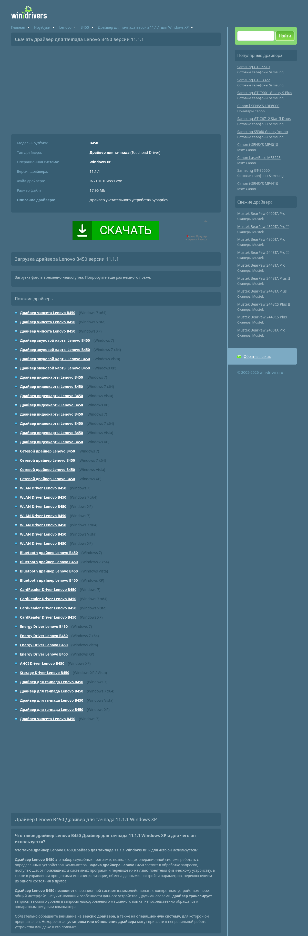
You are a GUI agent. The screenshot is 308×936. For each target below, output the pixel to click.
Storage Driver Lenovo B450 (44, 672)
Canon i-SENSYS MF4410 (257, 183)
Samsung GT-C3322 (253, 79)
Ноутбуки (42, 27)
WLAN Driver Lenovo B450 (43, 488)
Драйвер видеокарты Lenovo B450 (51, 377)
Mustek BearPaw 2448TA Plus (262, 291)
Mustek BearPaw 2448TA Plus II (263, 278)
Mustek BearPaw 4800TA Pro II (263, 226)
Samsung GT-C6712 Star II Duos (264, 118)
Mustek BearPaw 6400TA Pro (261, 213)
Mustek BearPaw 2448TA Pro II (263, 252)
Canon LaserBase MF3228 (259, 157)
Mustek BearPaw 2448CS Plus (262, 317)
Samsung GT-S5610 (253, 66)
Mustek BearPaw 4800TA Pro (261, 239)
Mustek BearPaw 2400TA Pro (261, 330)
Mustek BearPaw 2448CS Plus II (263, 304)
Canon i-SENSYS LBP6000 (258, 105)
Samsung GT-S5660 (253, 170)
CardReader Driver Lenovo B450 (48, 589)
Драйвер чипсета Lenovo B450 (47, 312)
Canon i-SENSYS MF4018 (257, 144)
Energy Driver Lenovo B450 (44, 626)
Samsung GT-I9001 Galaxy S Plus (264, 92)
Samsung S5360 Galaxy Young (262, 131)
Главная (18, 27)
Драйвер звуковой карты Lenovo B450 (55, 340)
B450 (84, 27)
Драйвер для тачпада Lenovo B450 (51, 681)
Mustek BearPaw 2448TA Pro (261, 265)
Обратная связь (257, 356)
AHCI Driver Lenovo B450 (42, 663)
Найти (285, 36)
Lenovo (65, 27)
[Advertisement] (116, 88)
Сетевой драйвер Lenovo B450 (47, 451)
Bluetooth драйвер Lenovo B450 (49, 552)
